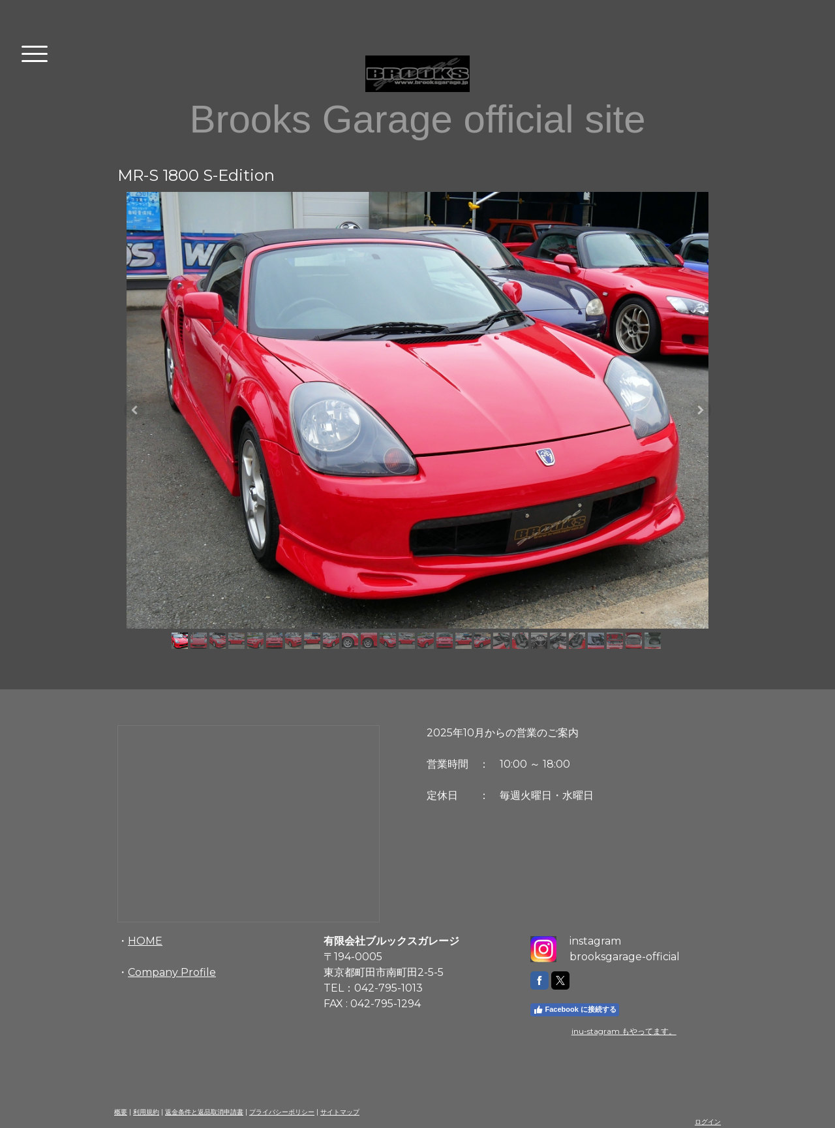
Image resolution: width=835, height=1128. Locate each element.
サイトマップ (339, 1112)
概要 (120, 1112)
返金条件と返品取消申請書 (204, 1112)
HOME (145, 941)
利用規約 (146, 1112)
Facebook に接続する (574, 1010)
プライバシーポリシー (281, 1112)
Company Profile (172, 972)
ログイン (708, 1122)
